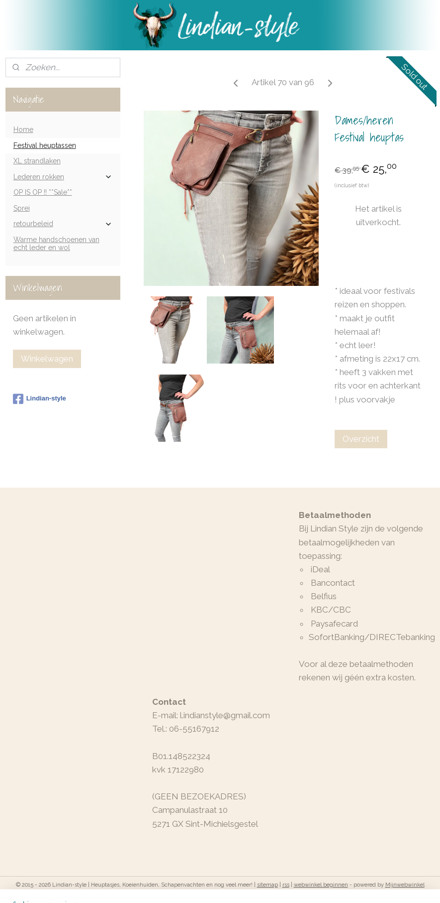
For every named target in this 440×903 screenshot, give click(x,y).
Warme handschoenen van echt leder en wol (56, 243)
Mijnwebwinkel (405, 885)
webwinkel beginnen (321, 885)
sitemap (267, 885)
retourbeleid (63, 224)
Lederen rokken (63, 177)
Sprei (21, 208)
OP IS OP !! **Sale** (42, 192)
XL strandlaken (37, 161)
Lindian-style (39, 399)
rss (285, 885)
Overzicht (361, 439)
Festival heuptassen (44, 145)
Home (23, 129)
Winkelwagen (47, 359)
